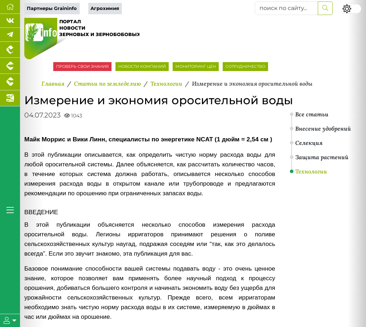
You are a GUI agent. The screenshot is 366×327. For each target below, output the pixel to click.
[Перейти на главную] (10, 7)
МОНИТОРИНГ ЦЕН (195, 66)
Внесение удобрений (323, 128)
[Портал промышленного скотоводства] (10, 82)
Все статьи (311, 114)
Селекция (308, 142)
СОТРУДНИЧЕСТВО (245, 66)
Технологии (311, 171)
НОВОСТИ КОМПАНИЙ (142, 66)
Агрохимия (104, 8)
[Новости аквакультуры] (10, 98)
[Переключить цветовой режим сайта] (351, 9)
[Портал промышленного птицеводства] (10, 50)
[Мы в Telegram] (10, 35)
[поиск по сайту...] (286, 8)
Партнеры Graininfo (52, 8)
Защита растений (321, 157)
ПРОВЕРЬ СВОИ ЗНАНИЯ (82, 66)
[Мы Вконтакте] (10, 21)
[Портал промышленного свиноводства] (10, 66)
